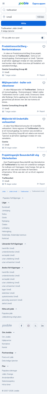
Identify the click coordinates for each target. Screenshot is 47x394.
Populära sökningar (9, 371)
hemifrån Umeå (8, 248)
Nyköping (5, 221)
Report (41, 75)
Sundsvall (6, 207)
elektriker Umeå (8, 293)
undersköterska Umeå (10, 252)
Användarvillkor (8, 377)
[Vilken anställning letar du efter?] (23, 10)
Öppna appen (38, 3)
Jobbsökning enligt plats (11, 317)
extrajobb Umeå (8, 255)
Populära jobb (7, 313)
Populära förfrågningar (13, 198)
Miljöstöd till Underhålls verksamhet (15, 120)
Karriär (4, 347)
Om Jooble (6, 337)
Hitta (23, 23)
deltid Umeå (7, 303)
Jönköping (6, 210)
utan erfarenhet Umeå (11, 262)
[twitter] (35, 325)
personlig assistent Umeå (12, 300)
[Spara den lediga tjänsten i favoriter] (44, 46)
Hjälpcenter (6, 340)
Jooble (16, 391)
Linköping (5, 228)
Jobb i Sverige (7, 374)
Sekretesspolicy (8, 381)
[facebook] (21, 325)
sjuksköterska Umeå (10, 296)
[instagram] (28, 325)
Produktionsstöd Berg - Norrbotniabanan (15, 48)
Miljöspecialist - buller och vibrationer (16, 84)
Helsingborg (6, 231)
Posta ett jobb (7, 357)
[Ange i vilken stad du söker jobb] (23, 17)
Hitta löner (6, 384)
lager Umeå (6, 289)
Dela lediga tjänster (10, 361)
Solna (4, 214)
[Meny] (3, 3)
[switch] (43, 38)
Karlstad (5, 238)
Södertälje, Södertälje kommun (14, 235)
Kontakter (6, 344)
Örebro (4, 224)
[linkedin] (42, 325)
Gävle (4, 217)
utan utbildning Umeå (10, 259)
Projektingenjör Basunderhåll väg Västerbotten (20, 157)
